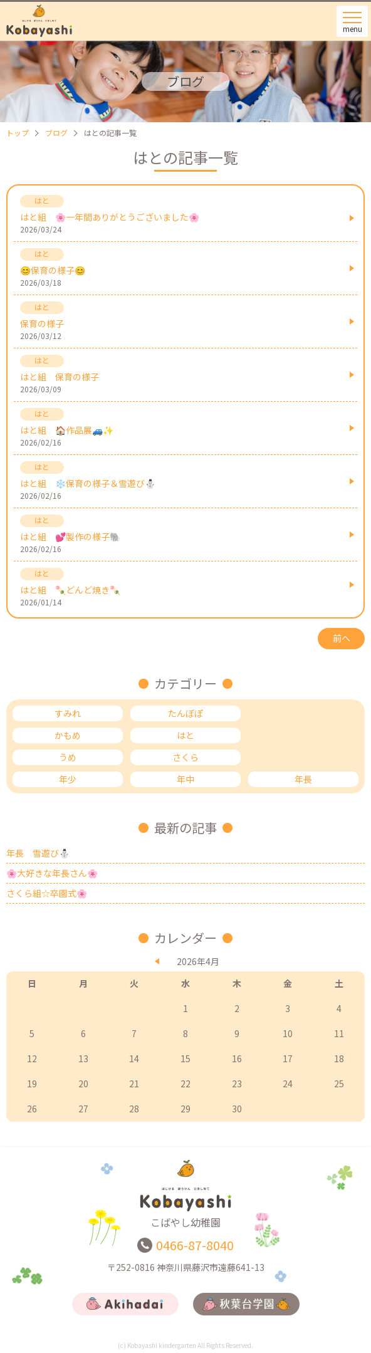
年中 (185, 779)
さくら (185, 757)
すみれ (68, 713)
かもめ (68, 735)
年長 (303, 779)
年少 (67, 779)
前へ (341, 638)
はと (185, 735)
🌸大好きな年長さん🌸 (52, 873)
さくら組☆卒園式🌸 (46, 893)
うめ (67, 757)
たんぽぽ (185, 713)
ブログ (56, 132)
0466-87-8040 (195, 1245)
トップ (17, 132)
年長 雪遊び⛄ (38, 853)
